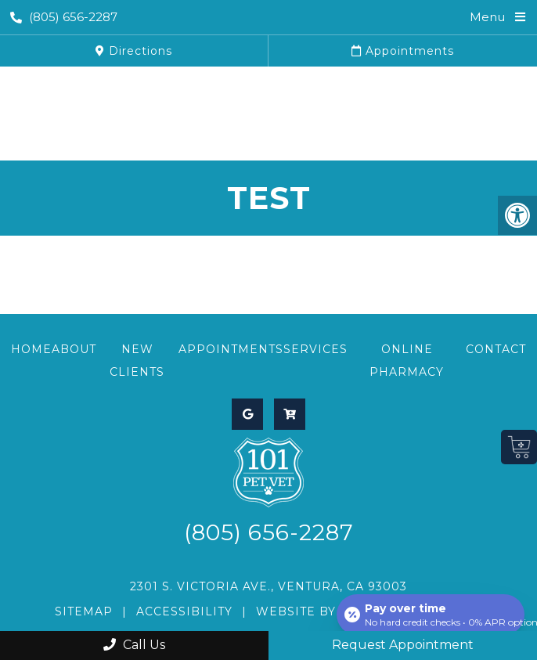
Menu (487, 16)
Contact (496, 349)
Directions (134, 51)
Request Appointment (403, 644)
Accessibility (184, 611)
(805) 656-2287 (63, 16)
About (74, 349)
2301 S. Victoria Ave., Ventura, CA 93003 (268, 586)
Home (31, 349)
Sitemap (84, 611)
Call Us (134, 644)
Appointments (402, 51)
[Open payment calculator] (430, 614)
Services (315, 349)
